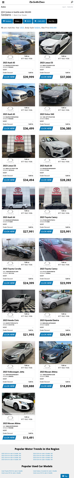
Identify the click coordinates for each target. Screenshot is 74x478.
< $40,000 (40, 21)
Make (18, 21)
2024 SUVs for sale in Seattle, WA (43, 453)
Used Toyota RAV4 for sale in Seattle (12, 471)
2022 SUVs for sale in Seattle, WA (43, 455)
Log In (64, 7)
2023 (28, 21)
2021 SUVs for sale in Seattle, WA (11, 457)
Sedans (7, 21)
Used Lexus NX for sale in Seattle (42, 473)
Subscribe (70, 7)
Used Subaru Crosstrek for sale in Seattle (45, 471)
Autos (3, 7)
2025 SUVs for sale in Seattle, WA (11, 453)
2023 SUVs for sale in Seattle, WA (11, 455)
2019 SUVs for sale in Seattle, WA (11, 459)
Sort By (52, 21)
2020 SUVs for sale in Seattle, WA (43, 457)
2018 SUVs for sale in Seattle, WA (43, 459)
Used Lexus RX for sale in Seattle (11, 473)
